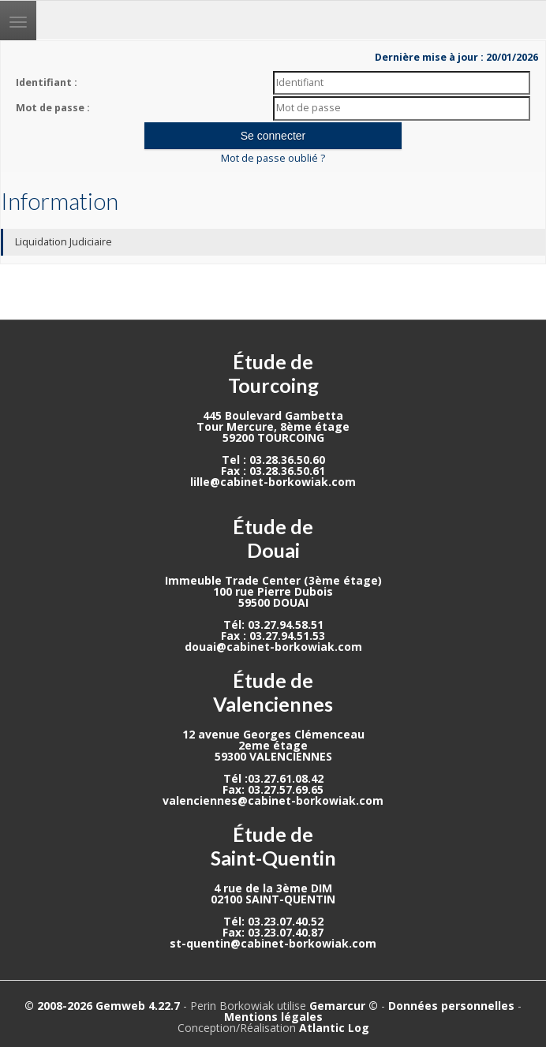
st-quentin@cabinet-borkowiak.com (273, 943)
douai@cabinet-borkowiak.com (273, 646)
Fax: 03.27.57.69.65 (273, 789)
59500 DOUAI (273, 602)
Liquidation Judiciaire (63, 242)
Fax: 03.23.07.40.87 (273, 932)
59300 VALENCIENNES (273, 756)
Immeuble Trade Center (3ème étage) (273, 580)
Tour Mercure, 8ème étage (273, 426)
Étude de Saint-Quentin (273, 845)
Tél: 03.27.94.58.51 (273, 624)
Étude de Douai (273, 538)
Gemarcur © (343, 1005)
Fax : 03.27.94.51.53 (273, 635)
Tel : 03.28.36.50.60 (273, 459)
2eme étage (273, 745)
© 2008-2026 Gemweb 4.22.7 (102, 1005)
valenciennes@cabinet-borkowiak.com (273, 800)
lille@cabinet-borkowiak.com (273, 481)
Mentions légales (273, 1016)
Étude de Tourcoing (273, 373)
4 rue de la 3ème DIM (273, 888)
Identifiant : (46, 82)
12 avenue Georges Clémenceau (273, 734)
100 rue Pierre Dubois (273, 591)
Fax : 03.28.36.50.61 (273, 470)
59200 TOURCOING (273, 437)
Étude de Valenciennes (273, 692)
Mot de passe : (53, 107)
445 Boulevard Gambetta (273, 415)
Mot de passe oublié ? (273, 158)
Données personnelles (451, 1005)
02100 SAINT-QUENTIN (273, 899)
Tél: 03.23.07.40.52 (273, 921)
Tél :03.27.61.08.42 (273, 778)
